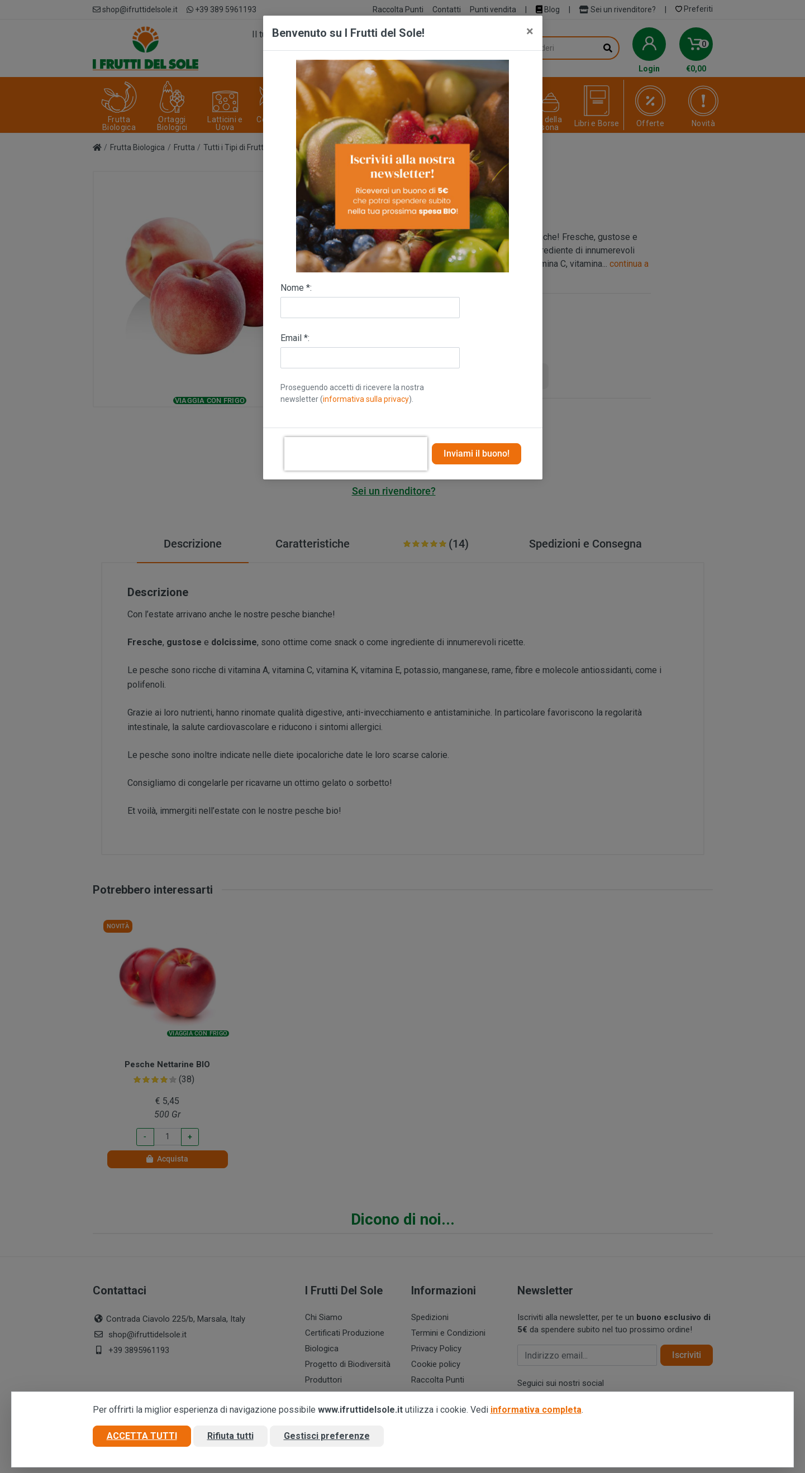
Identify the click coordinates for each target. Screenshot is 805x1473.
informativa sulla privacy (366, 399)
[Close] (529, 31)
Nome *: (296, 287)
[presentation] (355, 454)
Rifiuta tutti (230, 1436)
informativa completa (536, 1409)
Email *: (294, 338)
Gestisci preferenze (327, 1436)
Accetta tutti (142, 1436)
